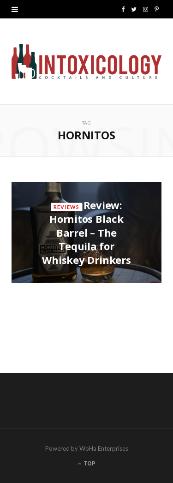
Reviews (66, 207)
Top (86, 463)
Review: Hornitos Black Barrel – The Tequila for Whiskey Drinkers (86, 232)
